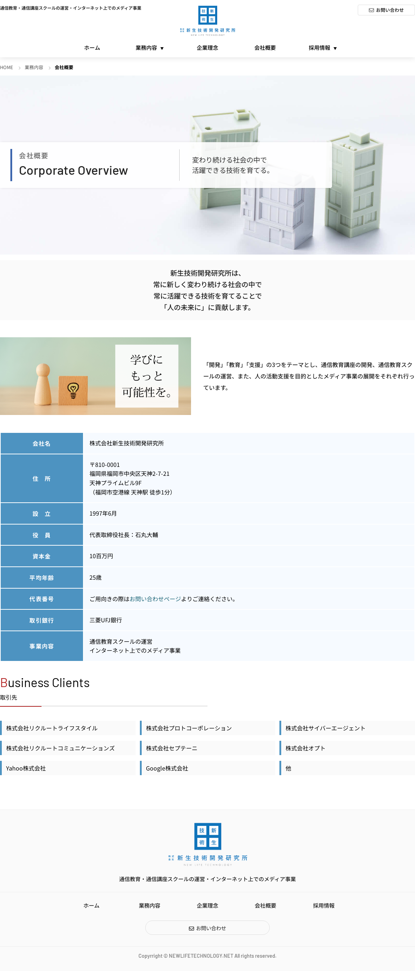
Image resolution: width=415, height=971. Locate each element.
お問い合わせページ (155, 598)
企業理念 (207, 47)
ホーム (92, 47)
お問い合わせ (390, 9)
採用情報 (319, 47)
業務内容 (146, 47)
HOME (6, 67)
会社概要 (265, 47)
